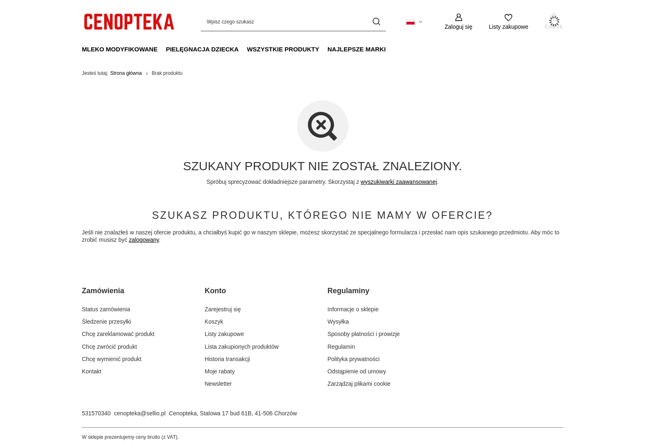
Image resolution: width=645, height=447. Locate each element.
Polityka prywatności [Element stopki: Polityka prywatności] (353, 359)
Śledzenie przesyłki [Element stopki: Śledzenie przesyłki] (106, 321)
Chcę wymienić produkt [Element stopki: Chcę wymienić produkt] (112, 359)
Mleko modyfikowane (120, 49)
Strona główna (126, 73)
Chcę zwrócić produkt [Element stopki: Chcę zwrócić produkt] (109, 346)
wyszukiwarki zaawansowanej (399, 181)
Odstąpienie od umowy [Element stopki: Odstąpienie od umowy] (356, 371)
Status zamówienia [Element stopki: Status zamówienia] (106, 309)
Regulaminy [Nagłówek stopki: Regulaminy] (348, 291)
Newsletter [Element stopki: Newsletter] (218, 383)
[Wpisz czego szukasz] (293, 21)
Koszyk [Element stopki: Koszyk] (214, 321)
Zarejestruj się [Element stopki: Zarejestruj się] (223, 309)
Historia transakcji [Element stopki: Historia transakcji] (227, 359)
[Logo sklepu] (129, 22)
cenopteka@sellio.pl (140, 413)
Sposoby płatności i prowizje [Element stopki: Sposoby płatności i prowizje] (363, 334)
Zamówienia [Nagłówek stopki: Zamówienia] (103, 291)
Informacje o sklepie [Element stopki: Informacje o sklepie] (353, 309)
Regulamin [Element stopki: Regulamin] (341, 346)
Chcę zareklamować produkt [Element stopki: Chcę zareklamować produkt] (118, 334)
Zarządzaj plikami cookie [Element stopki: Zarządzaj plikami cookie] (358, 383)
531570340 (96, 413)
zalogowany (144, 239)
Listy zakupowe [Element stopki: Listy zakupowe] (224, 334)
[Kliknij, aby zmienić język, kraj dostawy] (414, 22)
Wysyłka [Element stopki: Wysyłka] (338, 321)
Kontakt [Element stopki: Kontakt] (91, 371)
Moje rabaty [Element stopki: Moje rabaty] (220, 371)
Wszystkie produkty (283, 49)
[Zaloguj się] (459, 21)
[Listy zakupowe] (508, 21)
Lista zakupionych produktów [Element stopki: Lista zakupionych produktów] (242, 346)
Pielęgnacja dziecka (202, 49)
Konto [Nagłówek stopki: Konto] (215, 291)
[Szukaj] (376, 21)
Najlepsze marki (356, 49)
